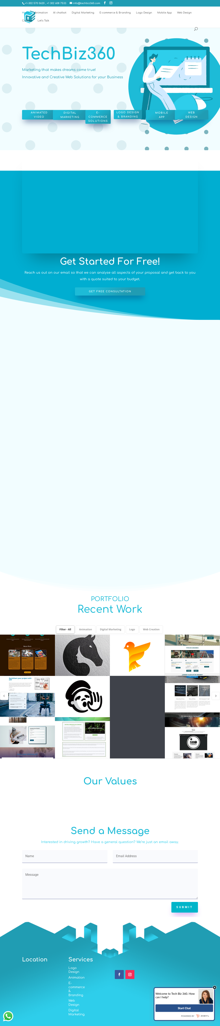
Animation (41, 12)
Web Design (184, 12)
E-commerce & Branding (115, 12)
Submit (184, 907)
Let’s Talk (43, 20)
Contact (27, 20)
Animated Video (39, 114)
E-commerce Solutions (98, 116)
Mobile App (164, 12)
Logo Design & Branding (127, 114)
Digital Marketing (83, 12)
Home (25, 12)
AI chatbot (59, 12)
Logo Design (144, 12)
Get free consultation (110, 291)
